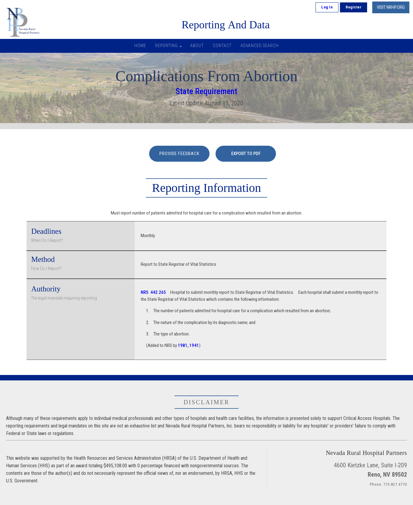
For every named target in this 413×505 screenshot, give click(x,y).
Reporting (166, 45)
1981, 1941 (188, 345)
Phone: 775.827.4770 (388, 484)
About (197, 45)
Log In (327, 7)
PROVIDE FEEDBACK (179, 153)
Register (353, 7)
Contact (222, 45)
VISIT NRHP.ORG (391, 7)
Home (140, 45)
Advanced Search (260, 45)
